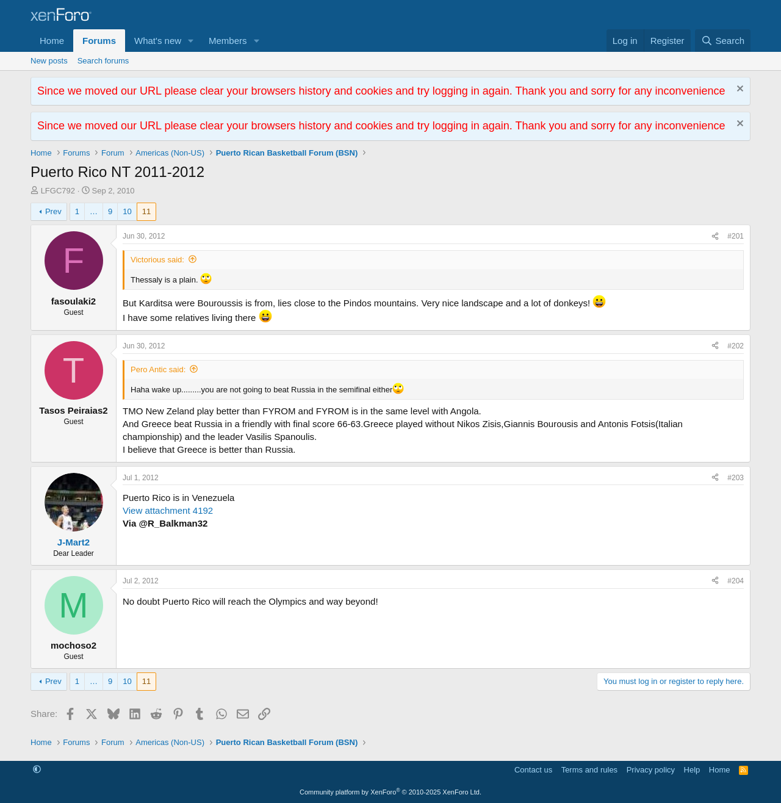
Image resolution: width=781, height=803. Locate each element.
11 (146, 211)
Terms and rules (589, 769)
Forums (99, 40)
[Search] (722, 40)
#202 (735, 346)
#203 (735, 478)
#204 (735, 581)
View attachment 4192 (168, 510)
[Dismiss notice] (738, 90)
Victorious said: (157, 259)
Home (52, 40)
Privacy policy (651, 769)
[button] (191, 40)
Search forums (103, 60)
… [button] (94, 211)
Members (228, 40)
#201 (735, 236)
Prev (53, 211)
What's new (157, 40)
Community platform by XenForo (390, 792)
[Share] (715, 236)
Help (692, 769)
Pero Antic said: (158, 369)
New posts (49, 60)
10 (127, 211)
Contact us (533, 769)
